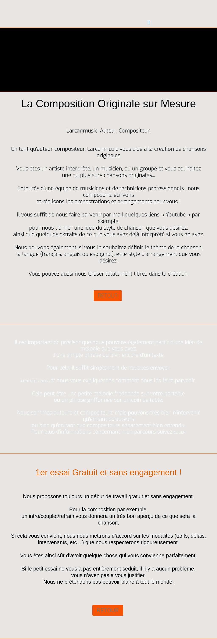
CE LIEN (179, 432)
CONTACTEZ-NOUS (35, 381)
